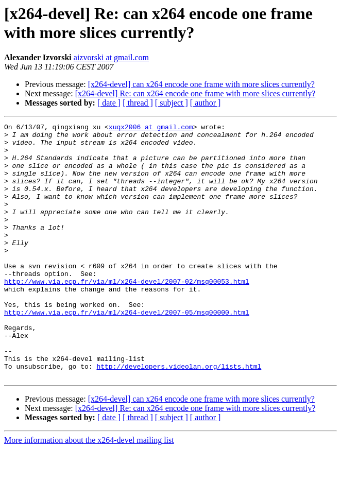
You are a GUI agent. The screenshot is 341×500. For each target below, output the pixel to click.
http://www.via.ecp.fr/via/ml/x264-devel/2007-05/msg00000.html (126, 350)
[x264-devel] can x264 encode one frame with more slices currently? (201, 84)
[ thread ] (138, 102)
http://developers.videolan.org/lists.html (178, 415)
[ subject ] (171, 102)
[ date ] (109, 102)
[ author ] (205, 102)
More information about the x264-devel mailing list (89, 491)
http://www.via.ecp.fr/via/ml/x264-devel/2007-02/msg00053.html (126, 313)
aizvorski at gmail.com (111, 57)
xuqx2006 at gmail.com (151, 128)
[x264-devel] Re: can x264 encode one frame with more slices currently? (195, 93)
